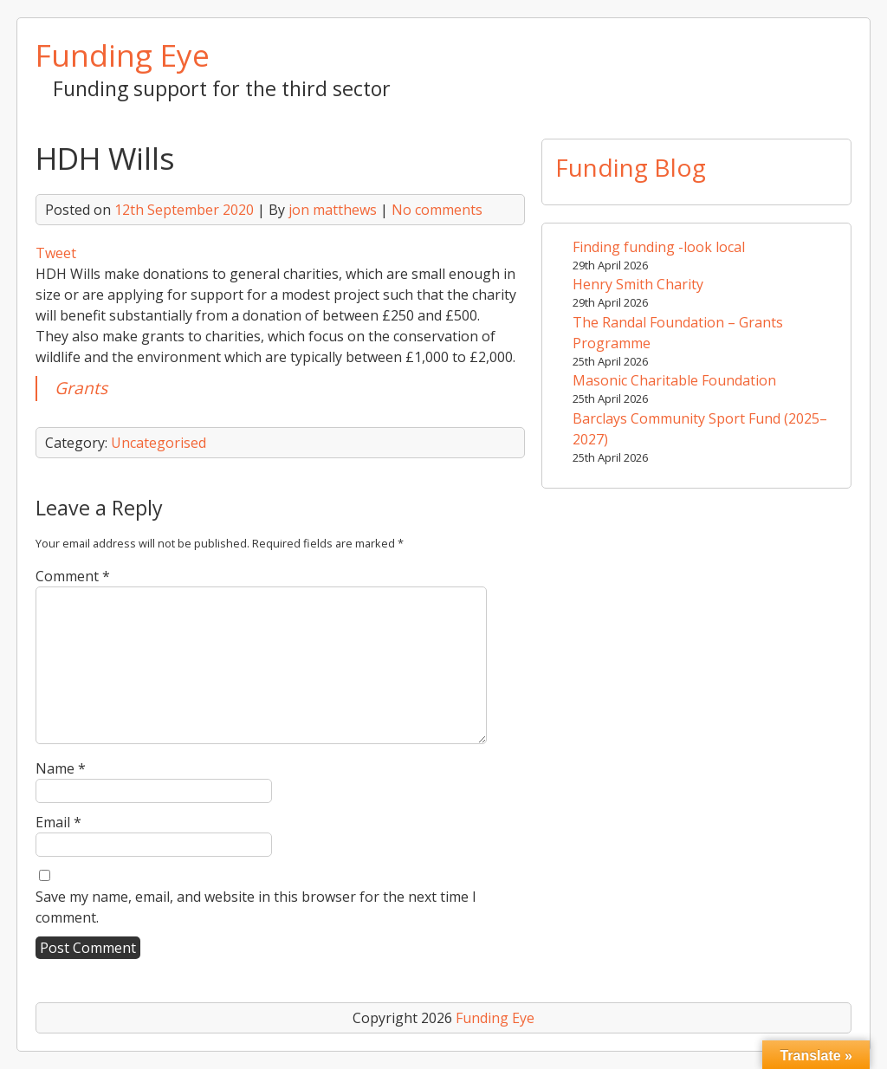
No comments (437, 209)
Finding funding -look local (659, 246)
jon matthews (332, 209)
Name (61, 768)
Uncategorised (158, 442)
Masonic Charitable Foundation (674, 380)
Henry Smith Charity (638, 284)
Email (58, 822)
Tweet (56, 252)
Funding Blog (630, 167)
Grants (81, 387)
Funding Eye (123, 54)
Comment (73, 576)
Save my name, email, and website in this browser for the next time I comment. (256, 907)
